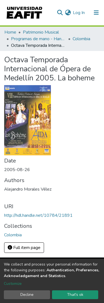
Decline (27, 294)
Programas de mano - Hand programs (38, 39)
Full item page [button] (24, 248)
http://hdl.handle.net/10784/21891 (38, 215)
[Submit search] (59, 12)
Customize (13, 283)
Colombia (81, 39)
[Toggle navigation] (96, 12)
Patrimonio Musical (41, 32)
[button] (67, 12)
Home (10, 32)
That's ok (75, 294)
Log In (79, 13)
